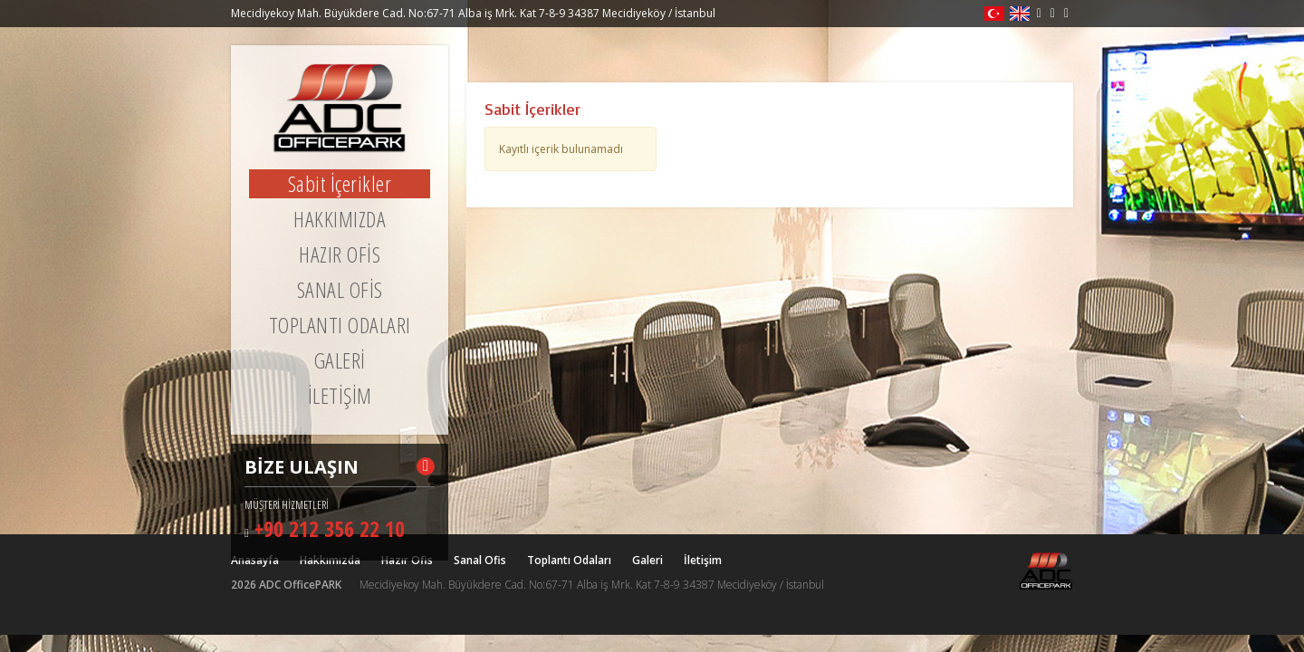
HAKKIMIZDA (339, 219)
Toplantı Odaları (569, 560)
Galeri (647, 560)
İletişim (703, 560)
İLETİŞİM (340, 395)
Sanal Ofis (480, 560)
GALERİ (340, 360)
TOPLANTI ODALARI (340, 325)
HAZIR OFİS (339, 254)
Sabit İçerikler (340, 183)
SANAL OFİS (340, 289)
